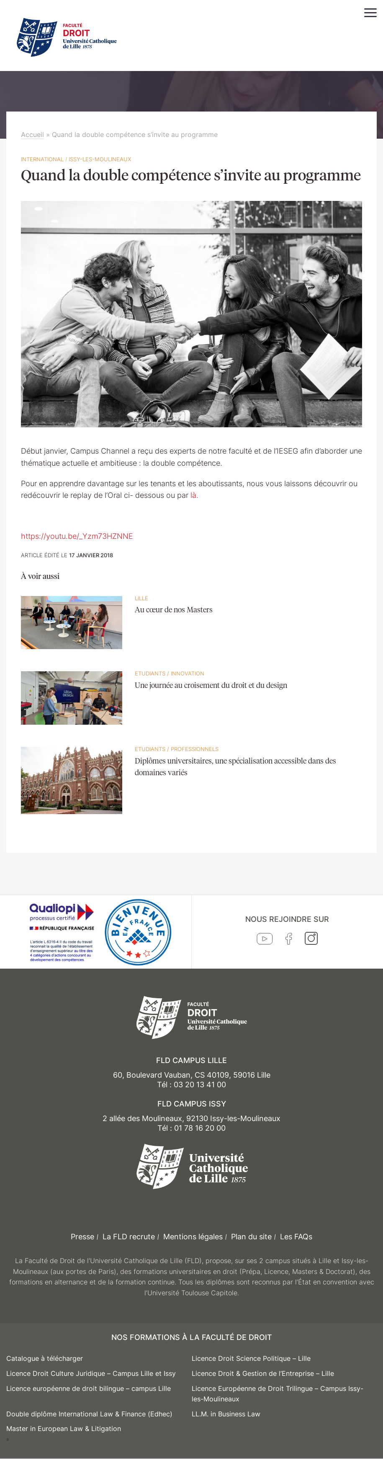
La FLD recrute (129, 1236)
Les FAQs (296, 1236)
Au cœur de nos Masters (174, 610)
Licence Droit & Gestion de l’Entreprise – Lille (263, 1373)
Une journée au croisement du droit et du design (211, 686)
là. (194, 495)
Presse (82, 1236)
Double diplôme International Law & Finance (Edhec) (89, 1414)
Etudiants (150, 673)
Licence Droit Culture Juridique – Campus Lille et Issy (91, 1373)
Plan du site (251, 1236)
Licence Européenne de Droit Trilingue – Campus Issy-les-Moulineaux (277, 1393)
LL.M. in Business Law (226, 1414)
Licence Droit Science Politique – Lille (251, 1358)
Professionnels (194, 749)
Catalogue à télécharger (44, 1358)
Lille (141, 598)
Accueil (32, 134)
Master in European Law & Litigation (63, 1428)
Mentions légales (193, 1236)
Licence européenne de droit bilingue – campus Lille (88, 1388)
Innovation (187, 673)
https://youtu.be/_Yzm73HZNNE (77, 536)
